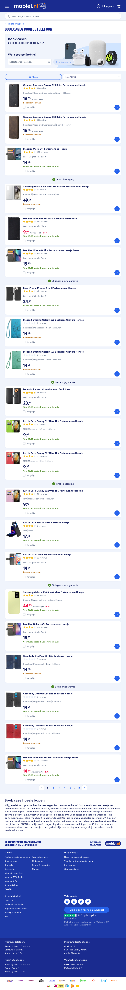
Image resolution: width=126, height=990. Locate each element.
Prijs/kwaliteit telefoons (77, 941)
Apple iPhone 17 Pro (14, 953)
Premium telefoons (15, 941)
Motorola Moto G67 (73, 967)
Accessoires (10, 869)
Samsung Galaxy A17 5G (75, 949)
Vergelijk (31, 107)
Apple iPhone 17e (72, 953)
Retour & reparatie (41, 865)
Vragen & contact (40, 856)
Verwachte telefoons (75, 959)
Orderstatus (37, 861)
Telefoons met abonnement (17, 856)
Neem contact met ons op (76, 856)
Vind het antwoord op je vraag (78, 861)
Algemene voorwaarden (16, 908)
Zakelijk (8, 889)
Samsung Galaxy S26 (14, 949)
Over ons (9, 900)
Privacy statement (13, 912)
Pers (7, 916)
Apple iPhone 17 (12, 967)
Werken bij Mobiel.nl (14, 904)
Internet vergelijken (14, 873)
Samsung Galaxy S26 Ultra (17, 946)
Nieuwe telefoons (14, 959)
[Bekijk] (117, 107)
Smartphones (11, 861)
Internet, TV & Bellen (14, 877)
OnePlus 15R (70, 946)
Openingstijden (71, 869)
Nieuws (35, 869)
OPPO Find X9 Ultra (73, 964)
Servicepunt (70, 865)
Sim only (9, 865)
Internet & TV (11, 881)
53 (79, 787)
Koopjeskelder (11, 885)
